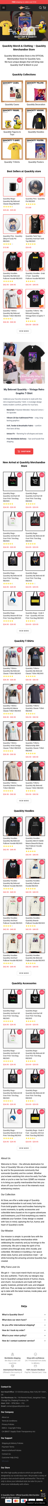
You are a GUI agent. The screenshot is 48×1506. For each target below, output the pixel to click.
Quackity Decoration (36, 104)
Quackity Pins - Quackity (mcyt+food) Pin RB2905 (12, 238)
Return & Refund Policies (11, 1450)
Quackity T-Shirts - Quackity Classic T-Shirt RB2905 (35, 708)
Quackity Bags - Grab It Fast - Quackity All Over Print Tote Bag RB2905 (35, 615)
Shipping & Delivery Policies (12, 1443)
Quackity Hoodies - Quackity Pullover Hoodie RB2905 (33, 883)
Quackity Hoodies (36, 132)
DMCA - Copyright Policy (11, 1428)
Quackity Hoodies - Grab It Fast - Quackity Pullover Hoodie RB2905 (35, 275)
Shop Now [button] (24, 451)
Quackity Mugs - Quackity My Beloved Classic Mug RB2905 (11, 201)
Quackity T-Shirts (12, 162)
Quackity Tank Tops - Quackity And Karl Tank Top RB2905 (35, 238)
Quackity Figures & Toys (12, 133)
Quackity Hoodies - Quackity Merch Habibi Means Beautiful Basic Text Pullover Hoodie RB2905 (35, 843)
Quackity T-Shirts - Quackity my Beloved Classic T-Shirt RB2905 (12, 313)
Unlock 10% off (43, 1495)
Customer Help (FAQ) (10, 1458)
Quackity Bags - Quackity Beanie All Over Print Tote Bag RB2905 (12, 615)
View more (24, 331)
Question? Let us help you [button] (36, 1503)
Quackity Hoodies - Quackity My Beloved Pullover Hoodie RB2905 (12, 275)
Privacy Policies (8, 1424)
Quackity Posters (36, 162)
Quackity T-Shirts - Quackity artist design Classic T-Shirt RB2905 (12, 745)
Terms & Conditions (9, 1421)
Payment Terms (8, 1447)
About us (5, 1417)
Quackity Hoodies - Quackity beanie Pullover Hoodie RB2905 (35, 920)
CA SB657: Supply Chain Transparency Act (18, 1431)
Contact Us (6, 1454)
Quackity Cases (12, 104)
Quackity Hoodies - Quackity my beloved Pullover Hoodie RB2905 (12, 840)
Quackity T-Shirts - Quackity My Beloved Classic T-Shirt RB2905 (12, 670)
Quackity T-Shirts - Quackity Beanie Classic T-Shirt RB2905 (12, 785)
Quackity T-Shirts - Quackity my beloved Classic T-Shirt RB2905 (34, 670)
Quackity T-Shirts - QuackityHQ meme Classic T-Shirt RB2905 (12, 708)
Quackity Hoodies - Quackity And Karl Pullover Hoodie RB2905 (12, 920)
